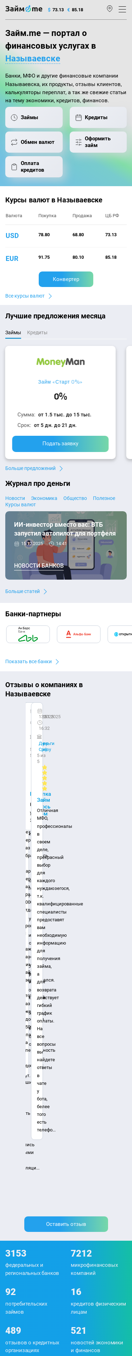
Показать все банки (28, 661)
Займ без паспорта (89, 1096)
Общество (75, 498)
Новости (15, 498)
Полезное (104, 498)
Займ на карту (84, 1070)
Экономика (44, 498)
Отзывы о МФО (21, 1080)
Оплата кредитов (23, 1117)
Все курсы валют (25, 296)
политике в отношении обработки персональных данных (62, 1228)
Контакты (33, 1006)
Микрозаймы (83, 1033)
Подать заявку (60, 443)
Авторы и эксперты (71, 1006)
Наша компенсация (26, 1016)
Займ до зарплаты (89, 1115)
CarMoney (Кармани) (39, 719)
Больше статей (22, 591)
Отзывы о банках (23, 1070)
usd (12, 236)
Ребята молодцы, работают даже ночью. (62, 732)
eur (12, 259)
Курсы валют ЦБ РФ (26, 1061)
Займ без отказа (86, 1124)
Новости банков (39, 565)
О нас (11, 1006)
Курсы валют (20, 504)
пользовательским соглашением (85, 1235)
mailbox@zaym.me (31, 1161)
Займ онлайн (83, 1052)
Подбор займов (21, 1126)
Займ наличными (88, 1042)
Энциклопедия (21, 1042)
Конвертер (66, 279)
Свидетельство (20, 1269)
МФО (10, 1098)
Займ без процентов (91, 1105)
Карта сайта (67, 1016)
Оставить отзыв (66, 824)
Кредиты (14, 1108)
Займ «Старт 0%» (60, 381)
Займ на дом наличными (96, 1061)
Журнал (13, 1033)
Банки (12, 1089)
